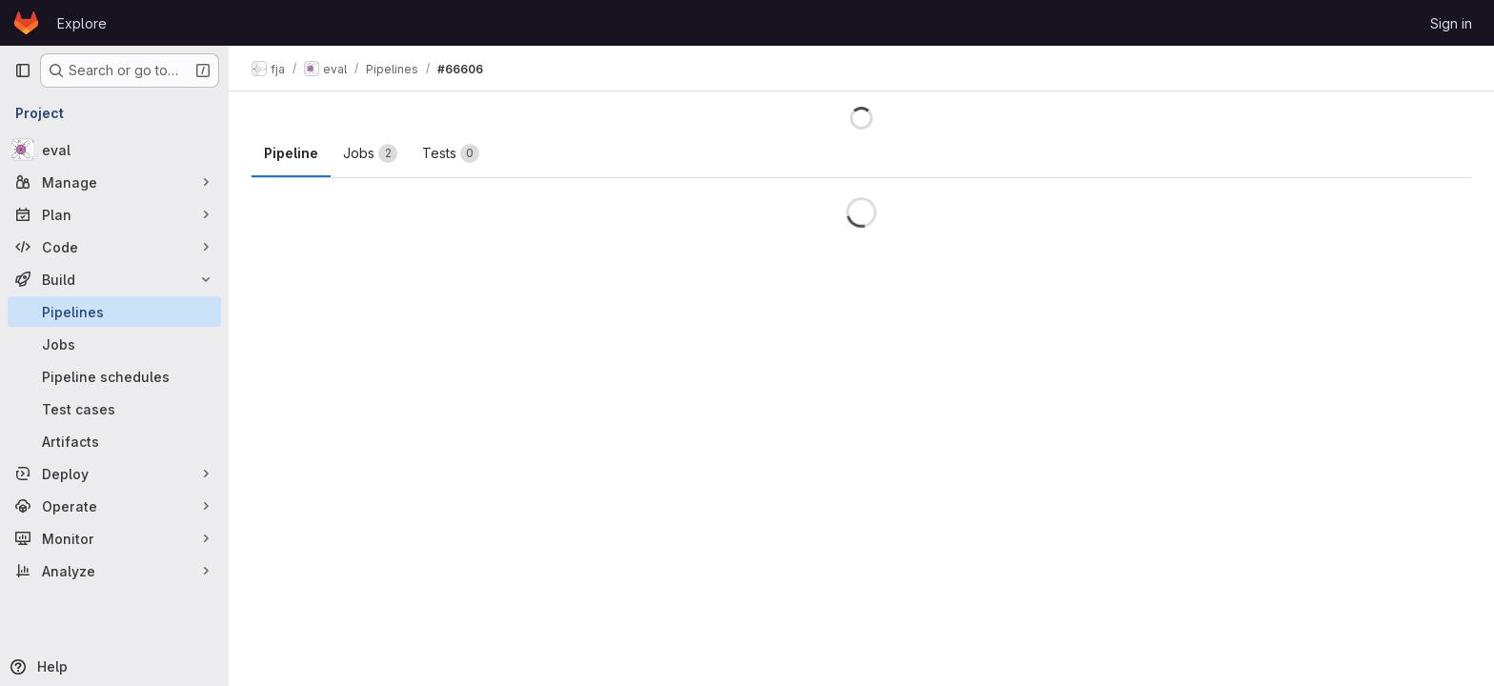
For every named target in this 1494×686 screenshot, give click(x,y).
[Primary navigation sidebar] (23, 70)
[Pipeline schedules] (114, 376)
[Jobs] (114, 344)
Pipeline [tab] (291, 153)
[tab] (370, 153)
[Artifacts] (114, 441)
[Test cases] (114, 408)
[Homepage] (26, 23)
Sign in (1451, 23)
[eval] (114, 149)
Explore (82, 23)
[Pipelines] (114, 311)
